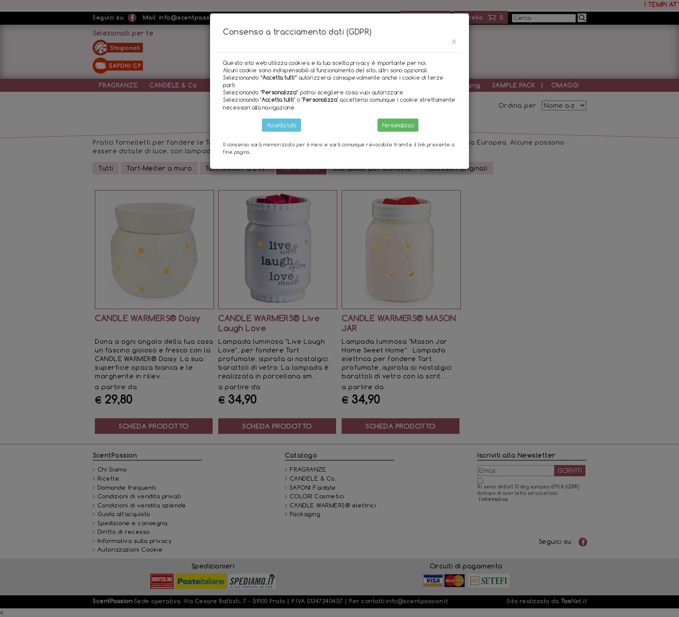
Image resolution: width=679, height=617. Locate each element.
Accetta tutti (281, 125)
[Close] (454, 41)
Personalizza (398, 125)
